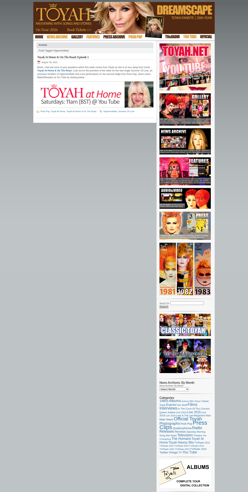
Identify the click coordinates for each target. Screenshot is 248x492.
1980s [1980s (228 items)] (163, 401)
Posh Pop (45, 111)
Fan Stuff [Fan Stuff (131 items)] (182, 405)
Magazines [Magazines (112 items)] (199, 415)
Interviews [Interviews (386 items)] (168, 408)
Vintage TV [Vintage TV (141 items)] (175, 452)
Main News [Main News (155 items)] (166, 419)
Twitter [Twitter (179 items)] (163, 452)
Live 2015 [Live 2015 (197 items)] (194, 412)
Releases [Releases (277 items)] (166, 431)
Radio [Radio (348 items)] (197, 428)
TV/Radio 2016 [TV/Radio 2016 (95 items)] (181, 446)
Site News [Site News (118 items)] (171, 435)
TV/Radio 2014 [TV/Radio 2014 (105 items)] (202, 442)
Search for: (164, 303)
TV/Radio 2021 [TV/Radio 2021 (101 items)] (196, 446)
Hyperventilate (110, 111)
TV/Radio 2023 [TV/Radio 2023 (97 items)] (182, 449)
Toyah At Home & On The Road (81, 111)
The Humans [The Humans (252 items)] (181, 439)
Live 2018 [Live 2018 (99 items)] (171, 415)
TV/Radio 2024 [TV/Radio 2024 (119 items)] (198, 449)
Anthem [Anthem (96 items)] (185, 401)
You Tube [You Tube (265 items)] (190, 452)
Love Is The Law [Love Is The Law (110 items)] (184, 415)
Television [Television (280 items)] (185, 435)
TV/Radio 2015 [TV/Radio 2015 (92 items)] (166, 446)
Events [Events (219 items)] (171, 405)
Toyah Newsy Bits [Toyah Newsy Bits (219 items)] (181, 442)
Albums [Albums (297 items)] (175, 401)
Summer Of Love (126, 111)
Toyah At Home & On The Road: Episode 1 (63, 57)
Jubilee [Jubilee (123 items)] (171, 412)
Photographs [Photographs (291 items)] (169, 423)
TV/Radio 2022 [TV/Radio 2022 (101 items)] (166, 449)
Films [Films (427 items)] (192, 404)
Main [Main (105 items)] (208, 415)
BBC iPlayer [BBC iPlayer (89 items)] (195, 401)
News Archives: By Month (171, 386)
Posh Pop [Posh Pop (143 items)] (186, 423)
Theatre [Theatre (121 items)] (198, 435)
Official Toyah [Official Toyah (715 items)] (188, 418)
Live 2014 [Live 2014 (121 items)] (181, 412)
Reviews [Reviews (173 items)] (180, 431)
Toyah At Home (58, 111)
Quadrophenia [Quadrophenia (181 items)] (182, 428)
